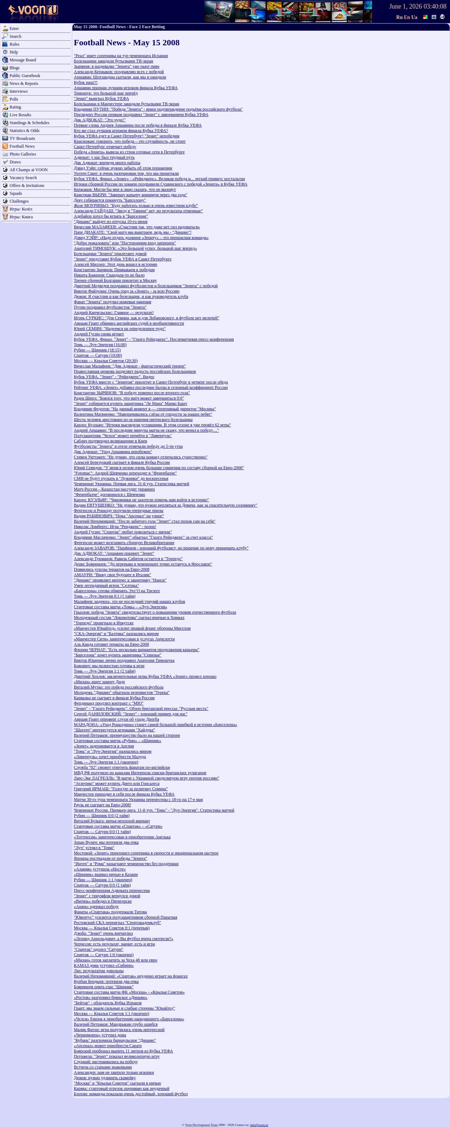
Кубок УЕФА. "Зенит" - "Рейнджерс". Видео (114, 376)
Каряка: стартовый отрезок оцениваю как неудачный (121, 1088)
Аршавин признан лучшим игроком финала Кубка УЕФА (126, 87)
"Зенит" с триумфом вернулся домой (107, 895)
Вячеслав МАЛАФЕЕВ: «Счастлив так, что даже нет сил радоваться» (137, 226)
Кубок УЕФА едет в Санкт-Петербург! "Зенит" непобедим (126, 135)
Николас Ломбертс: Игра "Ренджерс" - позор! (115, 526)
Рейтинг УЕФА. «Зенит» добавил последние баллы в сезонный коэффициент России (151, 387)
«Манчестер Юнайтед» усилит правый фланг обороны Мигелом (132, 628)
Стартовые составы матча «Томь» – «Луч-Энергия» (120, 606)
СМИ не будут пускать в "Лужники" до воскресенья (121, 478)
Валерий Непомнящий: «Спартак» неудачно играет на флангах (131, 976)
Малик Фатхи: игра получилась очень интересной (119, 1029)
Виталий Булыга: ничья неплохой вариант (112, 820)
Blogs (15, 67)
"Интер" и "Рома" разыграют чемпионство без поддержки (126, 863)
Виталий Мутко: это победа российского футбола (118, 687)
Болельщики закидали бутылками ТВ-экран (113, 61)
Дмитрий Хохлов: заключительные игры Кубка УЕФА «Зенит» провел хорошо (145, 676)
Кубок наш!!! (86, 82)
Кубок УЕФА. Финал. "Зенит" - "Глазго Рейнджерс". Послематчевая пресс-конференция (154, 339)
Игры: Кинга (21, 216)
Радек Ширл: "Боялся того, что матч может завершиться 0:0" (129, 398)
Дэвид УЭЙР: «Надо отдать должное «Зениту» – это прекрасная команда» (141, 237)
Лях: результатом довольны (99, 970)
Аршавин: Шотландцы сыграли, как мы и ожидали (120, 77)
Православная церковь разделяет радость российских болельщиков (135, 371)
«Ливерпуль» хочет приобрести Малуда (110, 756)
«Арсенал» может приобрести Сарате (108, 1045)
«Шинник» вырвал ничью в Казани (106, 874)
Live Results (20, 114)
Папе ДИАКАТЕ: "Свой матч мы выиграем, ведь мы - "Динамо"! (132, 232)
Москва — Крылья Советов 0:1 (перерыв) (112, 927)
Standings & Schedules (29, 122)
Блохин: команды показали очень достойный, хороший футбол (131, 1093)
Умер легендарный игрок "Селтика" (106, 585)
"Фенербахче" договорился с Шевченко (109, 494)
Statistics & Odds (25, 130)
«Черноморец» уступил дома (100, 1034)
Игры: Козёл (21, 209)
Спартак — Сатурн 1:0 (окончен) (103, 954)
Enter (14, 28)
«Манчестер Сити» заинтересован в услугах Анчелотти (124, 638)
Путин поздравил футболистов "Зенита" (110, 307)
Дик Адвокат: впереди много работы (107, 162)
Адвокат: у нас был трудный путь (104, 157)
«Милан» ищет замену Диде (99, 681)
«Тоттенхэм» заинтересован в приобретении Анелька (122, 836)
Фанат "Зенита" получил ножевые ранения (112, 301)
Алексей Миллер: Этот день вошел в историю (115, 264)
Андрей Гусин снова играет (99, 333)
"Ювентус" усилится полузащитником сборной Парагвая (125, 917)
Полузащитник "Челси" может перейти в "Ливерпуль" (123, 435)
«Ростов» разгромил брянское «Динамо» (111, 997)
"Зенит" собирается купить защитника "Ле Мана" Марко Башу (131, 403)
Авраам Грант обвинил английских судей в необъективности (129, 323)
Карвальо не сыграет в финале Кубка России (114, 697)
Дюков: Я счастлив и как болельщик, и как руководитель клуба (131, 296)
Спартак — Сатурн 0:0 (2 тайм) (102, 885)
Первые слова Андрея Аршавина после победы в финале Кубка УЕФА (138, 125)
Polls (14, 99)
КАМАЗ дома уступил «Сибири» (104, 965)
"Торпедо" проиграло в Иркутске (104, 622)
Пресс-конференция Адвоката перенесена (112, 890)
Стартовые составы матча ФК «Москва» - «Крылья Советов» (129, 992)
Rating (15, 107)
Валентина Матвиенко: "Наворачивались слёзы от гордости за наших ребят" (143, 414)
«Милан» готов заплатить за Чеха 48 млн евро (115, 960)
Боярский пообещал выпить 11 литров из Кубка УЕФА (123, 1051)
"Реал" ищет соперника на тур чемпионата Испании (121, 55)
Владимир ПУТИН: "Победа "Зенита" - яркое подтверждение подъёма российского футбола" (158, 109)
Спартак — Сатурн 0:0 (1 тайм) (102, 831)
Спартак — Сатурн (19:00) (98, 355)
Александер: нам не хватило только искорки (114, 1072)
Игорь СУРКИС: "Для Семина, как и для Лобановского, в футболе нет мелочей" (146, 317)
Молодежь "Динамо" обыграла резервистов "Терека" (122, 692)
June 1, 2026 (405, 6)
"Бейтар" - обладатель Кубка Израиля (108, 1002)
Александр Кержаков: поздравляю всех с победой (119, 71)
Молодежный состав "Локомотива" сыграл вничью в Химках (129, 617)
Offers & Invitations (27, 185)
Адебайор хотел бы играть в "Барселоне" (111, 216)
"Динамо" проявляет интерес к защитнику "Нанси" (120, 580)
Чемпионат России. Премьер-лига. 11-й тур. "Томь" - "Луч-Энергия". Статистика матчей (154, 810)
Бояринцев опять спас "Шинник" (104, 986)
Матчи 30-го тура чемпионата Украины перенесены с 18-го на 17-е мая (138, 799)
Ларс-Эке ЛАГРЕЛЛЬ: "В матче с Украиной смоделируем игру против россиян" (146, 778)
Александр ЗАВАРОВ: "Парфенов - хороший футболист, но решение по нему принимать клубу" (161, 547)
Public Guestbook (25, 75)
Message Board (23, 59)
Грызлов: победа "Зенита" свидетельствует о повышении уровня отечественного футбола (155, 612)
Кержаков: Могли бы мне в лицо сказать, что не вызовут (125, 189)
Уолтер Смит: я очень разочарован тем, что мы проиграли (126, 173)
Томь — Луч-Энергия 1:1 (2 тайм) (104, 671)
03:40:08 (435, 6)
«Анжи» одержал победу (96, 906)
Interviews (19, 91)
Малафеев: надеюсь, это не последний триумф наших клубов (129, 601)
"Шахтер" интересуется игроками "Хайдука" (114, 729)
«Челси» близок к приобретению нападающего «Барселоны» (129, 1018)
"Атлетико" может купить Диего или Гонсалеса (116, 783)
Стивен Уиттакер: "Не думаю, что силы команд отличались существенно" (141, 457)
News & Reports (24, 83)
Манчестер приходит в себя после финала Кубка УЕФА (124, 794)
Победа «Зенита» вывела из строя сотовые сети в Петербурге (129, 151)
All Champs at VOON (29, 169)
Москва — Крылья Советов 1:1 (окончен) (111, 1013)
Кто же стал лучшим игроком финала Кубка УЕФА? (121, 130)
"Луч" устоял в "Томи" (94, 847)
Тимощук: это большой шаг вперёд (106, 93)
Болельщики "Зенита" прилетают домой (110, 253)
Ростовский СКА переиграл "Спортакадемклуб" (117, 922)
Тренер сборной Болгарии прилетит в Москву (115, 280)
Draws (15, 161)
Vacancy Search (23, 177)
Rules (14, 44)
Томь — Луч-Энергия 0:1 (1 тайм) (104, 596)
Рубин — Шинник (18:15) (97, 349)
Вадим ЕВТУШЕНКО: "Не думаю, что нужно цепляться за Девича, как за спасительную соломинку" (165, 505)
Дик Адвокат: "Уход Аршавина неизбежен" (113, 451)
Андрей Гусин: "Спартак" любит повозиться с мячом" (123, 531)
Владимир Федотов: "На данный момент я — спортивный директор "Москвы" (145, 408)
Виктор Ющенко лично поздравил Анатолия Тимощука (124, 660)
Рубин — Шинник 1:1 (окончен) (103, 879)
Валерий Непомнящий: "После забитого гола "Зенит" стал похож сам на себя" (145, 521)
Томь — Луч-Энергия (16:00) (100, 344)
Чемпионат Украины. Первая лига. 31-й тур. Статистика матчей (131, 483)
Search (15, 36)
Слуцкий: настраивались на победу (106, 1061)
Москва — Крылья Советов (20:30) (106, 360)
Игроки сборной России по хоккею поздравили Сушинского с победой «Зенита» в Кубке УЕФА (160, 184)
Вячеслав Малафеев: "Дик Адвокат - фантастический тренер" (130, 366)
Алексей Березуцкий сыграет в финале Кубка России (122, 462)
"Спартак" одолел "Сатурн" (98, 949)
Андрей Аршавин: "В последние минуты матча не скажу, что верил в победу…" (146, 430)
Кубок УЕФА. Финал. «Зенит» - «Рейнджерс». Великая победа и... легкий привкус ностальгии (159, 178)
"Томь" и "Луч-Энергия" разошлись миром (113, 751)
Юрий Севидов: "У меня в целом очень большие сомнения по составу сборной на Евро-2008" (159, 467)
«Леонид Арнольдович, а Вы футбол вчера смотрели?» (123, 938)
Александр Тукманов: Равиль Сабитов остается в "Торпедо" (128, 558)
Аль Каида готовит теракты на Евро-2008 (111, 644)
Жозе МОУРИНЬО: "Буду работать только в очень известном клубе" (136, 205)
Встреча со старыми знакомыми (103, 1067)
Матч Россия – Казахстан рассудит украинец (114, 489)
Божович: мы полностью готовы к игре (109, 665)
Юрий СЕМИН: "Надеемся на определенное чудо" (120, 328)
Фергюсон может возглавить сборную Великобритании (124, 542)
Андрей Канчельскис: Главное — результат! (114, 312)
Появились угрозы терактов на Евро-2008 (111, 569)
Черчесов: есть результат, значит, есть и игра (114, 943)
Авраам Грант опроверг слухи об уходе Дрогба (116, 719)
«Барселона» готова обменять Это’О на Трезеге (117, 590)
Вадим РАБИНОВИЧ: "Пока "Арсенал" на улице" (119, 515)
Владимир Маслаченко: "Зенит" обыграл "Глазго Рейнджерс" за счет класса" (143, 537)
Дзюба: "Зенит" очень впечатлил (103, 933)
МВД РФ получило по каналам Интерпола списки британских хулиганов (140, 772)
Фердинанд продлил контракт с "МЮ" (108, 703)
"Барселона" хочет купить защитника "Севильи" (118, 655)
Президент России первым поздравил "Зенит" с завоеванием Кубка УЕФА (141, 114)
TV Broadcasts (22, 138)
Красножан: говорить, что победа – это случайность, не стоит (130, 141)
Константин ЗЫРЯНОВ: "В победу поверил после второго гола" (132, 392)
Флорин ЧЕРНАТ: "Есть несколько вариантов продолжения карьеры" (136, 649)
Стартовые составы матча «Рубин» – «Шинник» (117, 740)
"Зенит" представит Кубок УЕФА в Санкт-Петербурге (123, 259)
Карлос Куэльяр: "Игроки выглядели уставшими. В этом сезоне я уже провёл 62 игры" (152, 424)
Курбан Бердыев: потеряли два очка (106, 981)
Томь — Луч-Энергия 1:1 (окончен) (106, 762)
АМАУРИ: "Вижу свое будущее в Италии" (112, 574)
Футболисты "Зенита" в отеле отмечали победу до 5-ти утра (128, 446)
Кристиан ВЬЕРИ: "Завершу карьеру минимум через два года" (130, 194)
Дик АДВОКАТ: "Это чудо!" (100, 119)
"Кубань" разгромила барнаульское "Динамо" (115, 1040)
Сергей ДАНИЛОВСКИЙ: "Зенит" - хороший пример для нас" (131, 713)
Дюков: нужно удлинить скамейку (105, 1077)
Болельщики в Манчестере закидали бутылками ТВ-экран (126, 103)
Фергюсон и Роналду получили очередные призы (118, 510)
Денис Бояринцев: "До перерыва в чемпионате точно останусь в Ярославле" (143, 564)
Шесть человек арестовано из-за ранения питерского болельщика (133, 419)
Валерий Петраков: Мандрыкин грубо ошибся (116, 1024)
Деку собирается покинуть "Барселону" (110, 200)
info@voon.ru (259, 1125)
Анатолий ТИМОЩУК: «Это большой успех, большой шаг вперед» (135, 248)
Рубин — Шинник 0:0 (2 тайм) (101, 815)
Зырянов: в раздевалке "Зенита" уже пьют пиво (116, 66)
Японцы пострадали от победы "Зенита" (110, 858)
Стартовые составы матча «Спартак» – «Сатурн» (118, 826)
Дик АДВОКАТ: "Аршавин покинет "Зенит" (114, 553)
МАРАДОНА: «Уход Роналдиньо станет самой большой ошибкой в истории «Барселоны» (155, 724)
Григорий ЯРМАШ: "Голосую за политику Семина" (121, 788)
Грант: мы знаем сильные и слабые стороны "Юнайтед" (124, 1008)
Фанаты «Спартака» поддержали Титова (110, 911)
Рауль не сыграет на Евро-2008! (102, 804)
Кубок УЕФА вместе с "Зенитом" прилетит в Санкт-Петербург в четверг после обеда (151, 382)
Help (14, 52)
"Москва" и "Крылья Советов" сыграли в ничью (117, 1083)
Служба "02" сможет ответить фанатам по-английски (122, 767)
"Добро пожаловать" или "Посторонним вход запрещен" (125, 242)
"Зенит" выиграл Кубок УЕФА (101, 98)
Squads (16, 193)
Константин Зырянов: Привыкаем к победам (114, 269)
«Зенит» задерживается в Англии (104, 745)
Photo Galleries (23, 154)
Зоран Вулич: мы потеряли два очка (106, 842)
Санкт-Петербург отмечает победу (105, 146)
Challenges (19, 201)
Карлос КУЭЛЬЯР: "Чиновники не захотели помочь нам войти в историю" (141, 499)
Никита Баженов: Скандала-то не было (109, 275)
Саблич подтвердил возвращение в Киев (110, 440)
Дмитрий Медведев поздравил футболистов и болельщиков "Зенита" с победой (146, 285)
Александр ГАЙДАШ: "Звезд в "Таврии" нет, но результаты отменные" (138, 210)
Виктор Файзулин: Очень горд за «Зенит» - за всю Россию (126, 291)
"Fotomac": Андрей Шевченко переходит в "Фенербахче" (125, 473)
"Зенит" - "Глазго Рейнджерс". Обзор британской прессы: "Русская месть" (141, 708)
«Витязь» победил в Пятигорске (103, 901)
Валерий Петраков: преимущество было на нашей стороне (127, 735)
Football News (22, 146)
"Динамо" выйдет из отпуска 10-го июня (111, 221)
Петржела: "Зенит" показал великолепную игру (117, 1056)
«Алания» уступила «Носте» (100, 869)
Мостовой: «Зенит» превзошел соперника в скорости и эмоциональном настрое (146, 853)
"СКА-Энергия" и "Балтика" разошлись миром (116, 633)
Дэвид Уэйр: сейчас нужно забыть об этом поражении (123, 168)
